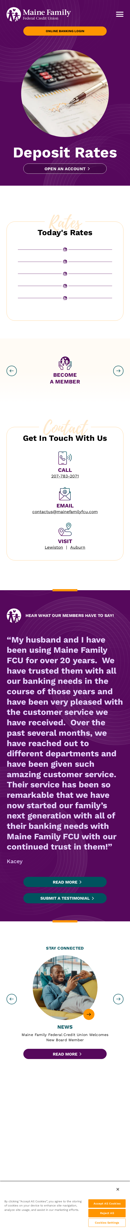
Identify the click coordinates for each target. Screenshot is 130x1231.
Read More (65, 882)
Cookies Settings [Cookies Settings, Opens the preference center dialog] (107, 1222)
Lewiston (54, 547)
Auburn (77, 547)
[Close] (118, 1189)
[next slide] (118, 371)
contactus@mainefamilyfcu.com (65, 511)
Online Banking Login (65, 31)
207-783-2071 (65, 476)
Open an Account (65, 168)
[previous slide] (12, 371)
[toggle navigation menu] (117, 14)
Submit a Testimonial (65, 898)
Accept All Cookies (107, 1203)
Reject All (107, 1213)
